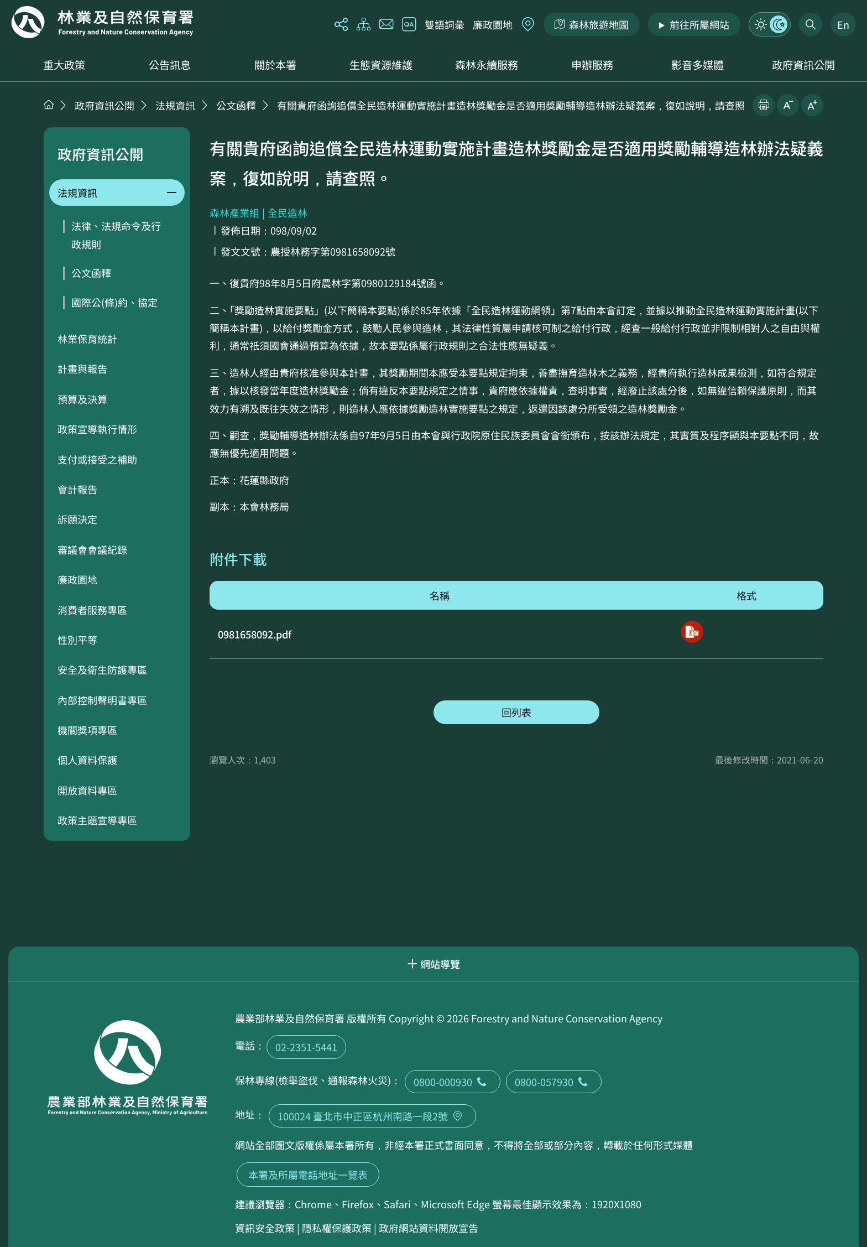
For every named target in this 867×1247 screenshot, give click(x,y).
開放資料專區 (87, 790)
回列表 (516, 712)
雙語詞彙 (444, 24)
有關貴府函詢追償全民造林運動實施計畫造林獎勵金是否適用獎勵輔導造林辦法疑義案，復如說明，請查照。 (516, 105)
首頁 (49, 105)
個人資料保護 (87, 759)
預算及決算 (82, 399)
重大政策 (64, 64)
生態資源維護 (380, 64)
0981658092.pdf (254, 634)
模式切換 (770, 24)
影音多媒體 (697, 64)
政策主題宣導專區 (97, 820)
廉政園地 (493, 24)
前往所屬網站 (699, 24)
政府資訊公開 (803, 64)
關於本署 (275, 64)
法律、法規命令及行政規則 (116, 235)
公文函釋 (236, 105)
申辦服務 (592, 64)
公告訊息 (170, 64)
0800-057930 (554, 1081)
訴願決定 (77, 519)
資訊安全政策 (265, 1227)
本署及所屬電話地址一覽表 (308, 1174)
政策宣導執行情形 (97, 429)
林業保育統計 (87, 338)
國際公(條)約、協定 (114, 302)
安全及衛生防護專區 (102, 669)
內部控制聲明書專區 (102, 700)
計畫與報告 (82, 368)
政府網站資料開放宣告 (428, 1227)
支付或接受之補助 (97, 459)
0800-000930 (453, 1081)
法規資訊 (175, 105)
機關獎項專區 (87, 730)
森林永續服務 (486, 64)
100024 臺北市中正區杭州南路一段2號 (372, 1116)
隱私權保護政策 (337, 1227)
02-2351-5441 (306, 1047)
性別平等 (77, 639)
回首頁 (102, 22)
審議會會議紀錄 (92, 549)
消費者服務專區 (92, 609)
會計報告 (77, 489)
